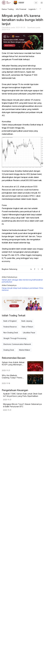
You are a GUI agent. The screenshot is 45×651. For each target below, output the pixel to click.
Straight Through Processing (14, 338)
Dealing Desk (8, 350)
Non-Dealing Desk (10, 333)
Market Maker (24, 350)
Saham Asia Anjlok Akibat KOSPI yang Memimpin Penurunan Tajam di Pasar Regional (13, 363)
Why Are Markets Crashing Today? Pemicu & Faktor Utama (12, 376)
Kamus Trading (8, 9)
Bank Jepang (26, 321)
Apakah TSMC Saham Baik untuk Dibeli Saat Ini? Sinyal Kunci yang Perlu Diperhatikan (22, 395)
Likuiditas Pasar (29, 333)
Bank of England (9, 321)
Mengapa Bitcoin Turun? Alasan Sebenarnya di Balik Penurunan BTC (22, 405)
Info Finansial (21, 9)
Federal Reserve (10, 327)
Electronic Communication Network (17, 344)
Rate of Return (27, 327)
